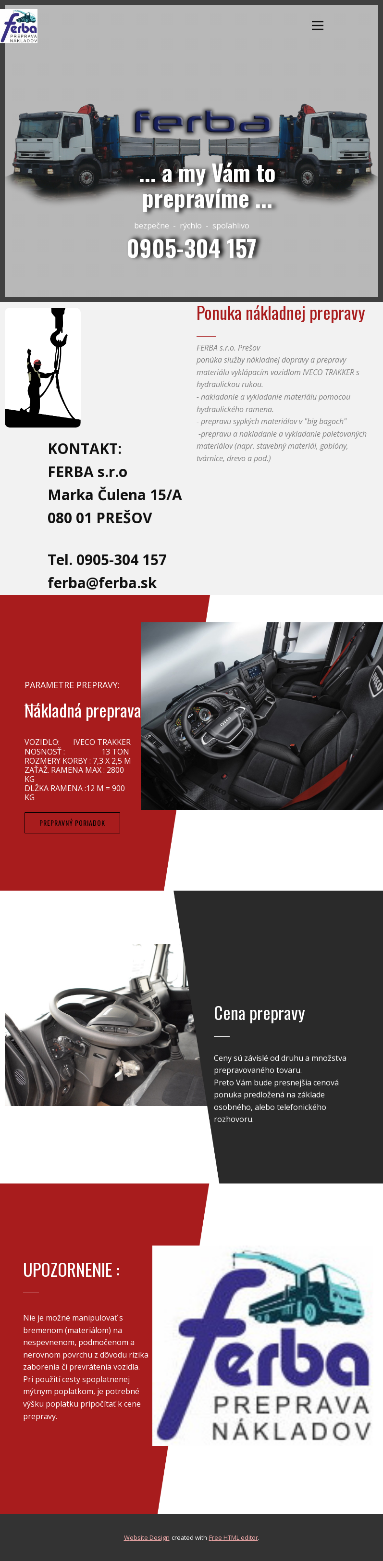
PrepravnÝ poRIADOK (72, 823)
